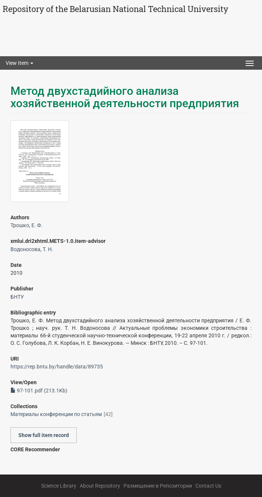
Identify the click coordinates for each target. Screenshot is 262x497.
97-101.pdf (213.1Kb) (38, 391)
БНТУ (17, 297)
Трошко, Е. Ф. (26, 225)
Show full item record (43, 435)
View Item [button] (19, 63)
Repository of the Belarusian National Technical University (115, 8)
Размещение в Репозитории (158, 486)
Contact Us (208, 486)
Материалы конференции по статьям (56, 414)
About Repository (100, 486)
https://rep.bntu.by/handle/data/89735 (56, 367)
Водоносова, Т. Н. (31, 249)
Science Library (58, 486)
